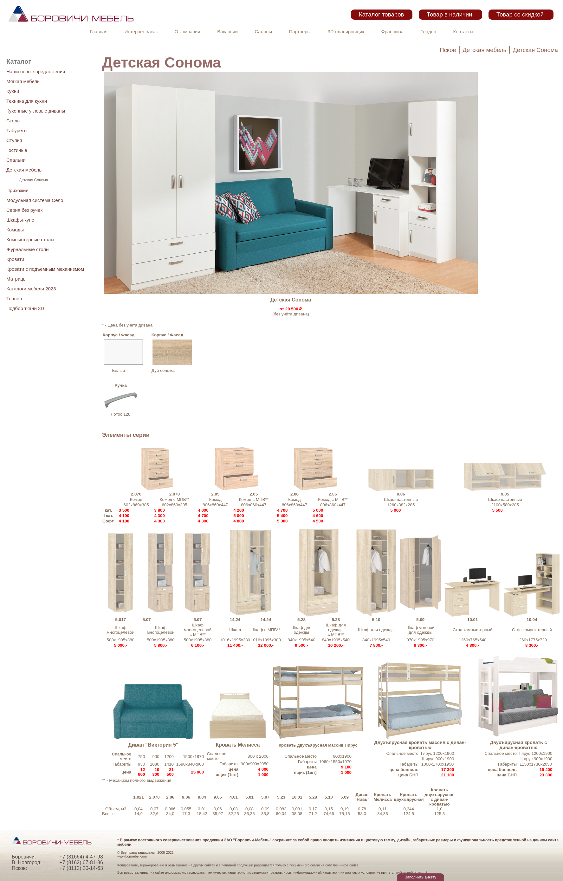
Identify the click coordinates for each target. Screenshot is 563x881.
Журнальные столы (27, 249)
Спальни (16, 160)
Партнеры (300, 31)
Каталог (18, 61)
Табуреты (16, 130)
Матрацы (16, 279)
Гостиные (16, 150)
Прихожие (17, 190)
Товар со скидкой (520, 14)
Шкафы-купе (20, 220)
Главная (98, 31)
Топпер (14, 298)
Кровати (15, 259)
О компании (187, 31)
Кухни (12, 91)
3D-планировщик (346, 31)
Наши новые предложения (35, 71)
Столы (13, 120)
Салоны (263, 31)
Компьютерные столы (30, 239)
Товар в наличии (449, 14)
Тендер (428, 31)
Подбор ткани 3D (25, 308)
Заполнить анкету (420, 877)
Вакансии (227, 31)
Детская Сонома (535, 50)
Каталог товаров (381, 14)
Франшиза (392, 31)
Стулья (14, 140)
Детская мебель (484, 50)
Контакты (463, 31)
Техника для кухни (26, 101)
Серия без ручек (24, 210)
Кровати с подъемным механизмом (45, 269)
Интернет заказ (141, 31)
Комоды (15, 229)
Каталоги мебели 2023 (31, 288)
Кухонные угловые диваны (35, 110)
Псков (448, 50)
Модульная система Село (34, 200)
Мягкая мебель (23, 81)
